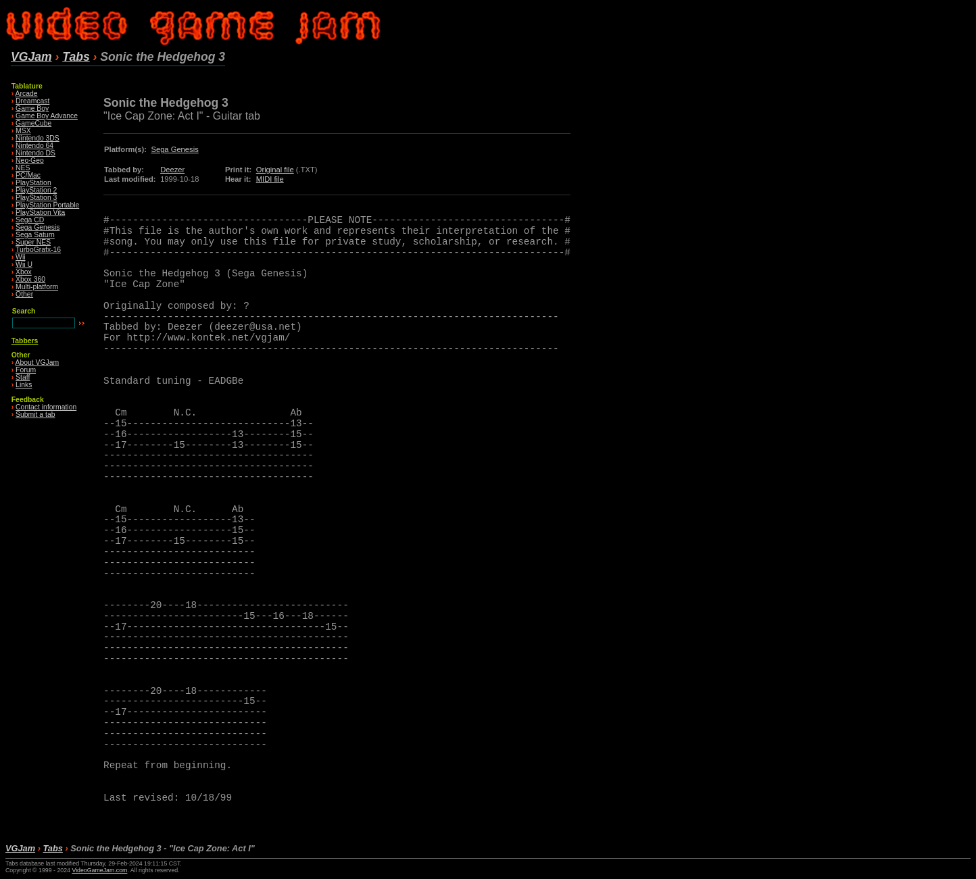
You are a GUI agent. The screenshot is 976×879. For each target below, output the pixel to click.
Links (24, 384)
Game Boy (32, 108)
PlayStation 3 (36, 197)
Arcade (27, 93)
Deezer (172, 170)
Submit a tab (35, 414)
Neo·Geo (30, 160)
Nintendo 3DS (37, 138)
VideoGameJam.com (99, 870)
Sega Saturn (35, 234)
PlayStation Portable (47, 205)
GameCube (33, 123)
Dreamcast (32, 101)
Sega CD (30, 220)
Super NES (33, 242)
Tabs (75, 57)
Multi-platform (37, 287)
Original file (275, 170)
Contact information (46, 407)
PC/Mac (28, 175)
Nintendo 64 (34, 145)
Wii (20, 257)
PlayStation (33, 182)
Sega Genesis (37, 227)
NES (23, 168)
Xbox (24, 272)
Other (24, 294)
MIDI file (270, 179)
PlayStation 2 (36, 190)
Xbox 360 (30, 279)
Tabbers (25, 341)
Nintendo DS (35, 153)
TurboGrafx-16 (38, 249)
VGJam (31, 57)
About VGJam (37, 362)
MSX (23, 130)
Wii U (24, 264)
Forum (26, 370)
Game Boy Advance (47, 116)
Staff (23, 377)
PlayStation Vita (40, 212)
